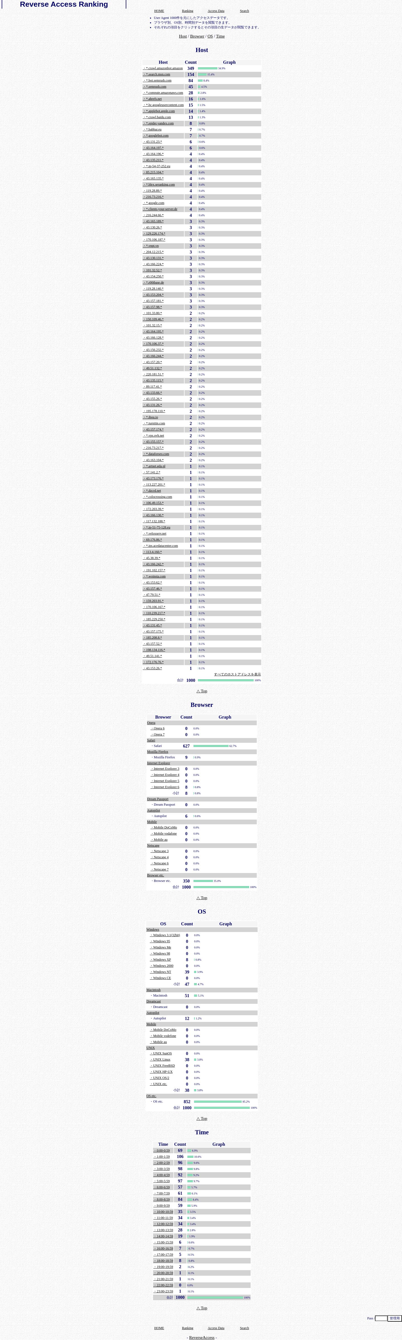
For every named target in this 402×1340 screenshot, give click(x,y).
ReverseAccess (202, 1337)
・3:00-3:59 (161, 1169)
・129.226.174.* (154, 233)
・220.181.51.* (153, 374)
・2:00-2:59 (161, 1163)
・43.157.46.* (152, 589)
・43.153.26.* (152, 668)
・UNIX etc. (158, 1084)
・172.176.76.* (153, 662)
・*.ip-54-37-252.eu (156, 166)
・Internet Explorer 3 (165, 769)
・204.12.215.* (153, 252)
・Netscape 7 (160, 869)
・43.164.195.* (153, 331)
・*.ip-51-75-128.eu (156, 527)
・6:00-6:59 (161, 1187)
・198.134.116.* (154, 650)
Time (220, 36)
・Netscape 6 (160, 863)
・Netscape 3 (160, 851)
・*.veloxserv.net (154, 533)
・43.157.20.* (152, 362)
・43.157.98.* (152, 307)
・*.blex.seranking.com (159, 184)
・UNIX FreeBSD (162, 1066)
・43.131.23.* (152, 142)
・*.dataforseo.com (156, 454)
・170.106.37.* (153, 344)
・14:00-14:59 (163, 1236)
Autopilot (153, 810)
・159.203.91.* (153, 601)
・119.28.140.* (153, 289)
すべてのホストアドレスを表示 (237, 674)
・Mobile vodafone (164, 833)
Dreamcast (153, 1001)
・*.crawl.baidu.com (157, 117)
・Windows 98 (160, 953)
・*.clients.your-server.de (160, 209)
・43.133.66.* (152, 393)
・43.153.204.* (153, 295)
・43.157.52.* (152, 644)
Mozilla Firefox (157, 752)
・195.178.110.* (154, 411)
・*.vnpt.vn (151, 246)
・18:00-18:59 (163, 1261)
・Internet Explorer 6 (165, 787)
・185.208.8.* (152, 638)
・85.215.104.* (153, 172)
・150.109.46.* (153, 319)
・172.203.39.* (153, 509)
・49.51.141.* (152, 656)
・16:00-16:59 (163, 1248)
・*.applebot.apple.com (159, 111)
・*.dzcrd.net (152, 491)
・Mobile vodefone (163, 1036)
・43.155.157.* (153, 442)
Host (183, 36)
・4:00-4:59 (161, 1175)
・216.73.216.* (153, 197)
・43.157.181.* (153, 301)
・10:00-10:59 (163, 1212)
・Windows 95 (160, 941)
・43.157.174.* (153, 429)
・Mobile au (159, 840)
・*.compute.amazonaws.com (163, 93)
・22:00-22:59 (163, 1285)
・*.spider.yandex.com (158, 123)
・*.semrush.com (154, 86)
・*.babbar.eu (152, 129)
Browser (197, 36)
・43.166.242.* (153, 564)
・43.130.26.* (152, 227)
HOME (159, 11)
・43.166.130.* (153, 515)
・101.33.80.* (152, 313)
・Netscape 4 (160, 857)
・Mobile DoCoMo (164, 827)
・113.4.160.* (152, 552)
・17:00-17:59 (163, 1255)
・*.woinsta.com (154, 576)
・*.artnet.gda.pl (154, 466)
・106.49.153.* (153, 503)
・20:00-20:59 (163, 1273)
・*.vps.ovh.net (153, 435)
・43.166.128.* (153, 338)
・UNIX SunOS (161, 1053)
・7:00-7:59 (161, 1193)
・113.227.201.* (154, 484)
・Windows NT (160, 972)
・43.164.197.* (153, 148)
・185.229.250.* (154, 619)
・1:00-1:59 (161, 1157)
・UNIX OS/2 (159, 1078)
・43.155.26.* (152, 399)
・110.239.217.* (154, 613)
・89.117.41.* (152, 387)
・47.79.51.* (151, 595)
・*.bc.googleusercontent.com (163, 105)
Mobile (152, 822)
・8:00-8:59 (161, 1199)
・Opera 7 (157, 734)
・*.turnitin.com (154, 423)
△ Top (202, 691)
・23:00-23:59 (163, 1291)
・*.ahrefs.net (152, 99)
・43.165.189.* (153, 221)
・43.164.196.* (153, 154)
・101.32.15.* (152, 325)
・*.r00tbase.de (153, 282)
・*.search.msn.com (156, 74)
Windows (152, 929)
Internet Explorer (158, 763)
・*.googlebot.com (156, 135)
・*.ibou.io (150, 417)
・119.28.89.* (152, 191)
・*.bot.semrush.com (157, 80)
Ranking (187, 11)
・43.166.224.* (153, 264)
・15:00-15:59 (163, 1242)
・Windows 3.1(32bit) (165, 935)
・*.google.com (153, 203)
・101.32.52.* (152, 270)
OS (210, 36)
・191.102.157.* (154, 570)
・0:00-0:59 (161, 1150)
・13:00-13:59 (163, 1230)
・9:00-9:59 (161, 1206)
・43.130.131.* (153, 258)
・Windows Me (160, 947)
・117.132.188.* (154, 521)
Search (244, 11)
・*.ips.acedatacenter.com (160, 546)
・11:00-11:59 (163, 1218)
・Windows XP (160, 960)
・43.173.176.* (153, 478)
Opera (151, 723)
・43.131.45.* (152, 625)
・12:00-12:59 (163, 1224)
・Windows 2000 (161, 966)
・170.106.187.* (154, 240)
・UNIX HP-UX (161, 1072)
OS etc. (151, 1096)
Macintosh (153, 990)
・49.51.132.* (152, 368)
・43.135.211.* (153, 160)
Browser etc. (155, 875)
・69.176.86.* (152, 540)
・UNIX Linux (160, 1059)
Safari (151, 740)
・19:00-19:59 (163, 1267)
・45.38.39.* (151, 558)
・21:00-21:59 (163, 1279)
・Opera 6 (157, 728)
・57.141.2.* (151, 472)
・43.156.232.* (153, 350)
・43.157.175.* (153, 631)
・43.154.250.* (153, 276)
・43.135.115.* (153, 380)
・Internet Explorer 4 (165, 775)
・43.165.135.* (153, 178)
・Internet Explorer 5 (165, 781)
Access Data (216, 11)
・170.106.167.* (154, 607)
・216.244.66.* (153, 215)
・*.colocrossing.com (157, 497)
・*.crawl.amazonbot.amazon (163, 68)
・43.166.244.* (153, 356)
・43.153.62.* (152, 582)
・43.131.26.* (152, 405)
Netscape (153, 845)
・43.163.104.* (153, 460)
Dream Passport (157, 799)
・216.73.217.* (153, 448)
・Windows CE (160, 978)
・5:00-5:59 (161, 1181)
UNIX (150, 1048)
